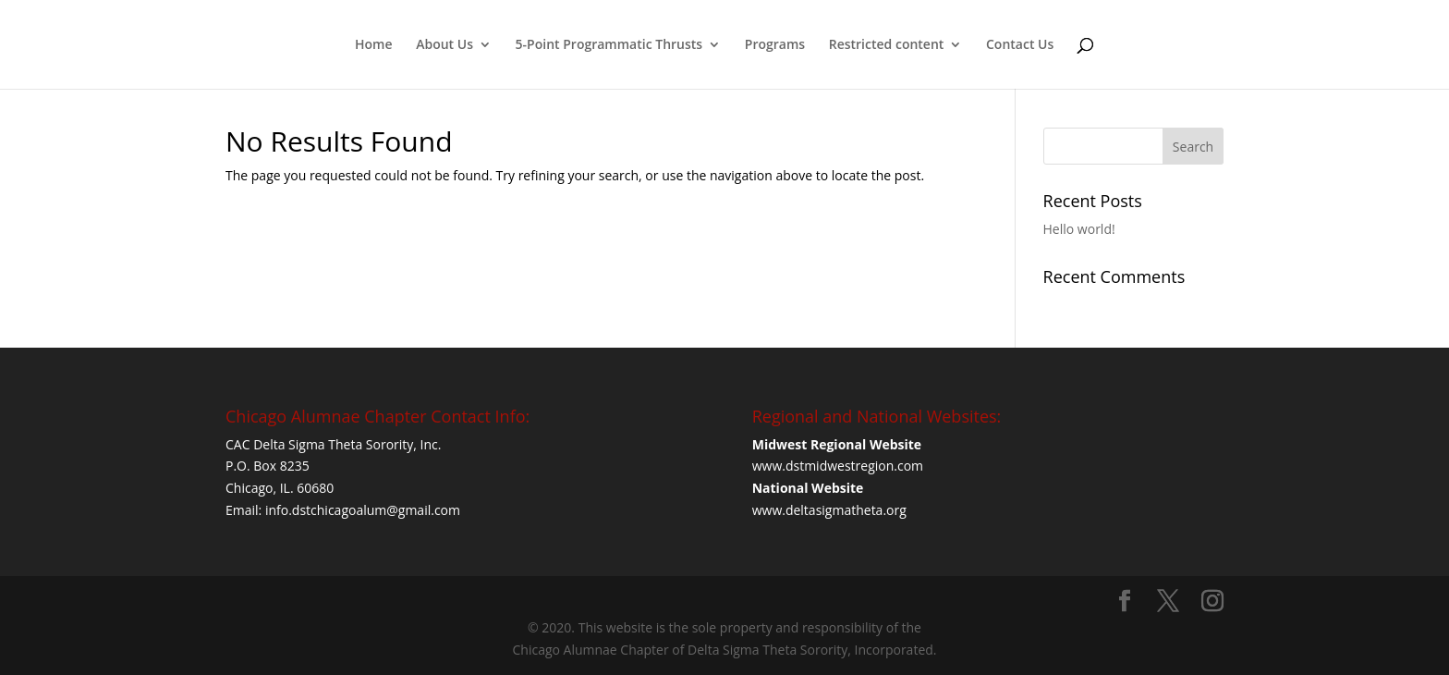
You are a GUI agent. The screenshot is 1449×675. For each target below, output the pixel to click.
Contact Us (1019, 45)
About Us (444, 45)
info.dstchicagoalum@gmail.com (362, 510)
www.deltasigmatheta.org (829, 510)
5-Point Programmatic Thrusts (609, 45)
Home (374, 45)
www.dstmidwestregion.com (839, 465)
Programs (775, 45)
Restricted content (886, 45)
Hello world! (1079, 229)
